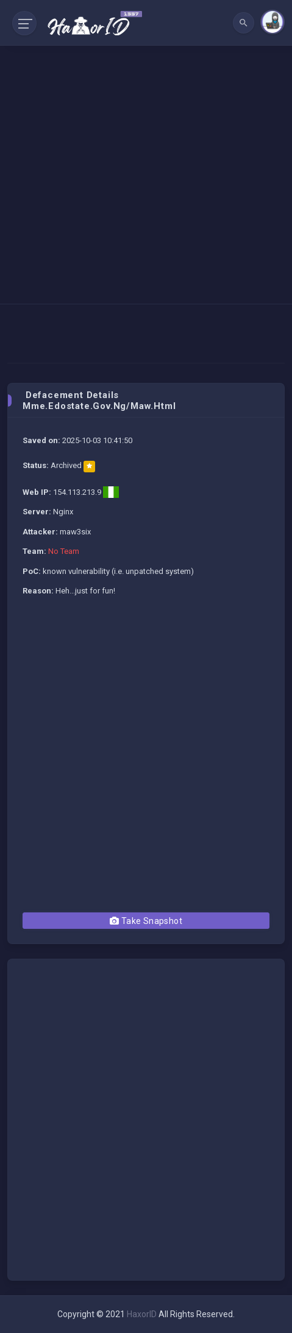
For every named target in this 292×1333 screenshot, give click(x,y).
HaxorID (142, 1314)
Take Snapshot (146, 921)
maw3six (75, 531)
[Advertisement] (146, 152)
